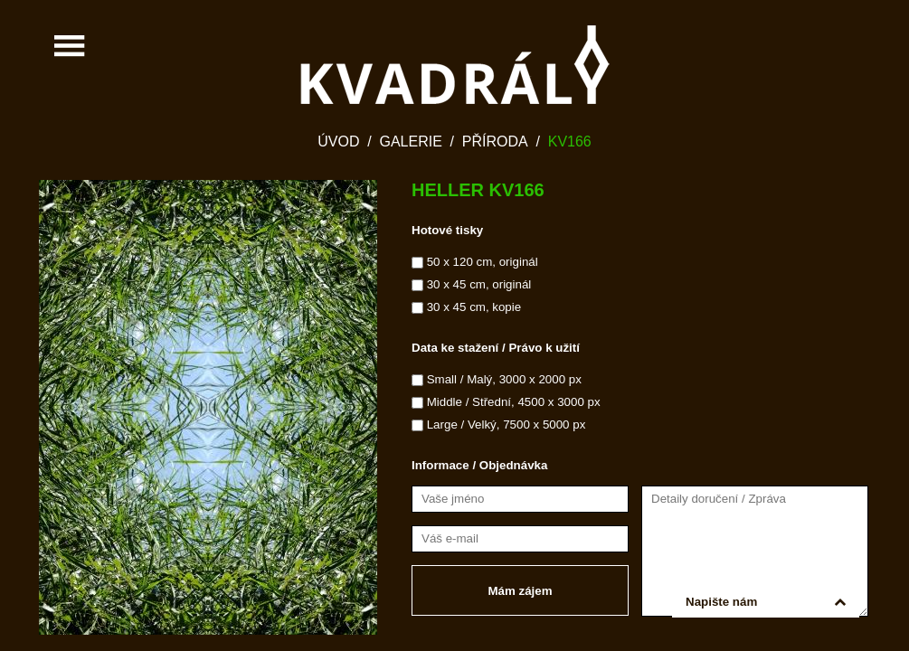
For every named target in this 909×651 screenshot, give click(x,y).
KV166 (570, 141)
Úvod (338, 141)
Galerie (410, 141)
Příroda (495, 141)
